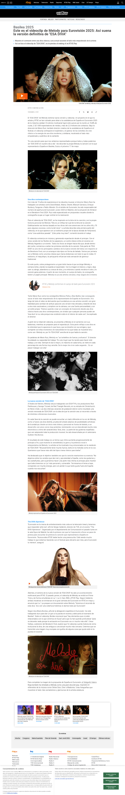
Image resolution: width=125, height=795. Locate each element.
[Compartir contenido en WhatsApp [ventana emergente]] (92, 111)
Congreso (26, 738)
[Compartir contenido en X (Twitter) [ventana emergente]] (84, 111)
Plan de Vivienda (50, 738)
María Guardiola (37, 738)
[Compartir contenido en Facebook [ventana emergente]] (79, 111)
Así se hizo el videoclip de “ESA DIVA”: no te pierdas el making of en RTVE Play (46, 43)
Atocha (17, 738)
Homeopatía (76, 738)
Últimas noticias (104, 738)
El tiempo (93, 738)
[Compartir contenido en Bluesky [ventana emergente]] (88, 111)
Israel (85, 738)
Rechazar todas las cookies (111, 788)
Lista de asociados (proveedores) (64, 786)
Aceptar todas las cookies (111, 782)
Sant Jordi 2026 (64, 738)
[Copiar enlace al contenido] (96, 111)
